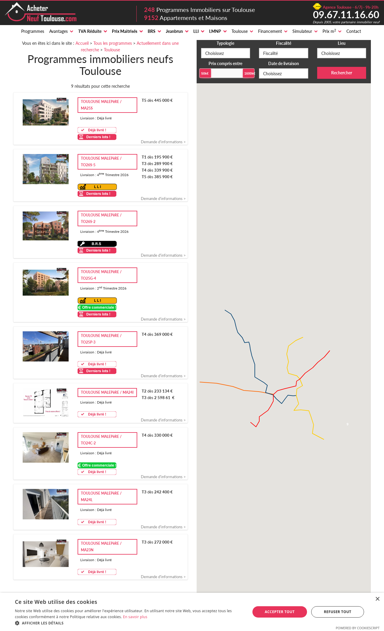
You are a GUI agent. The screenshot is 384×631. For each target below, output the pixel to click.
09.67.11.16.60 (346, 14)
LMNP (215, 31)
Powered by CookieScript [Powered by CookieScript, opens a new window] (358, 628)
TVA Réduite (89, 31)
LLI (196, 31)
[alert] (192, 612)
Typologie (225, 43)
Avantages (58, 31)
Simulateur (302, 31)
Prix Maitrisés (124, 31)
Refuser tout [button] (337, 611)
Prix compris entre (225, 63)
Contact (353, 31)
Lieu (342, 43)
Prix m (329, 31)
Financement (270, 31)
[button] (129, 623)
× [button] (377, 599)
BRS (151, 31)
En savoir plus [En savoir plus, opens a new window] (135, 616)
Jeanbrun (174, 31)
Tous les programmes (112, 43)
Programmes (32, 31)
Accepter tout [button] (279, 611)
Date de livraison (283, 63)
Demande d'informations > (163, 141)
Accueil (82, 43)
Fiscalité (283, 43)
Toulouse (240, 31)
